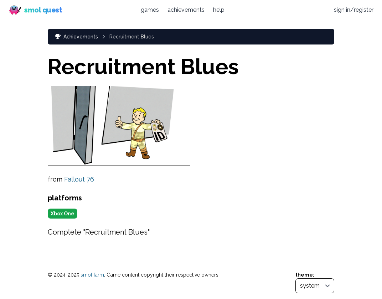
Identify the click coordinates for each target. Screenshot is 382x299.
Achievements (76, 37)
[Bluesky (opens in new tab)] (307, 9)
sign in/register (353, 9)
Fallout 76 (79, 179)
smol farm (92, 275)
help (218, 9)
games (150, 9)
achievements (186, 9)
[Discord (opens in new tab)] (321, 10)
